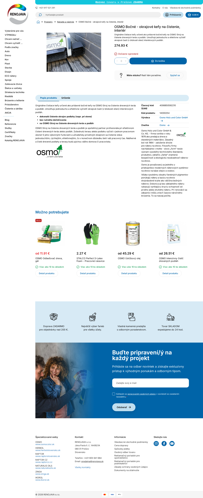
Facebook (164, 443)
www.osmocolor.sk (44, 444)
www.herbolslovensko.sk (47, 450)
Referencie (10, 124)
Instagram (156, 443)
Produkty (48, 22)
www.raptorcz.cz (43, 462)
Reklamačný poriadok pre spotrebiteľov (127, 456)
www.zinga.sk (42, 474)
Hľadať (39, 15)
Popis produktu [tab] (48, 98)
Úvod (38, 22)
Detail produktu (46, 273)
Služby (8, 128)
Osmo (163, 125)
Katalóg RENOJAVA (15, 140)
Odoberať (122, 407)
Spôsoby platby (122, 448)
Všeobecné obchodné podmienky (185, 8)
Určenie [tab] (65, 98)
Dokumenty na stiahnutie (126, 470)
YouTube (172, 443)
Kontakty (156, 8)
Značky (8, 136)
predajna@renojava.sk (92, 461)
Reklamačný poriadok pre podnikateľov (127, 462)
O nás (165, 8)
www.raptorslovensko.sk (47, 456)
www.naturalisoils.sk (45, 468)
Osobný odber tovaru (124, 452)
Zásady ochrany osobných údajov (131, 467)
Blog (7, 120)
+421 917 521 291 (47, 8)
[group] (73, 52)
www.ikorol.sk (42, 480)
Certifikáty (10, 132)
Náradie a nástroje (65, 22)
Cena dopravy (121, 445)
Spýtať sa (175, 75)
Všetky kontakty (83, 467)
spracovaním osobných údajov (142, 394)
